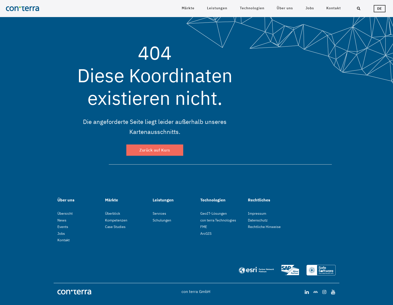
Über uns (285, 8)
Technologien (252, 8)
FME (203, 226)
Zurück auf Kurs (154, 149)
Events (62, 226)
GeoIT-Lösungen (213, 213)
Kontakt (333, 8)
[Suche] (358, 9)
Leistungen (217, 8)
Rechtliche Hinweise (264, 226)
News (61, 220)
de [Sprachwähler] (379, 8)
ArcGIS (206, 233)
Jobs (310, 8)
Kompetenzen (116, 220)
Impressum (257, 213)
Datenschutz (258, 220)
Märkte (188, 8)
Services (159, 213)
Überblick (112, 213)
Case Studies (115, 226)
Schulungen (162, 220)
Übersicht (65, 213)
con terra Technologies (218, 220)
